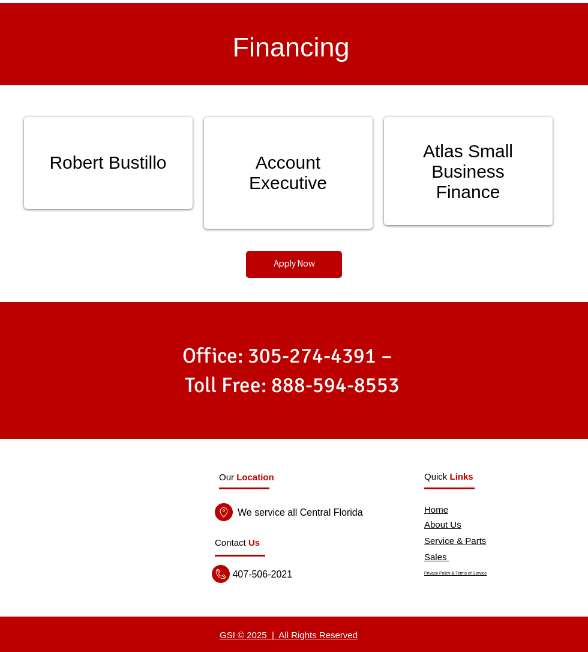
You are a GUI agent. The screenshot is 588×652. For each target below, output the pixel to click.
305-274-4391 (312, 356)
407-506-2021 (261, 574)
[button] (237, 542)
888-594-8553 (335, 385)
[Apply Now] (294, 264)
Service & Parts (455, 541)
